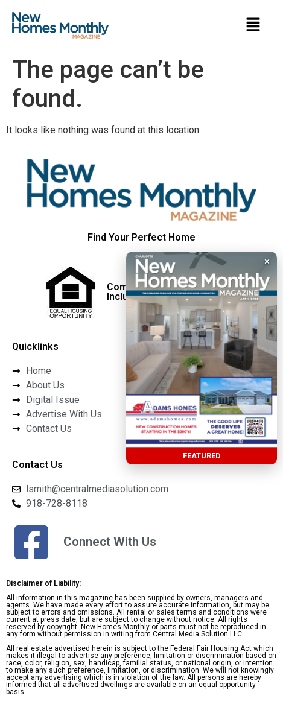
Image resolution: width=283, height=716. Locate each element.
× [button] (267, 261)
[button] (253, 25)
